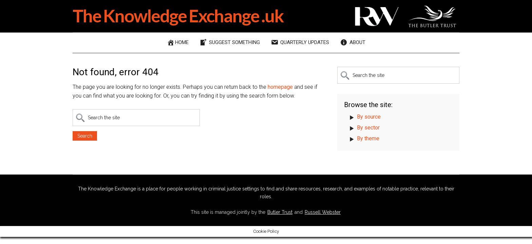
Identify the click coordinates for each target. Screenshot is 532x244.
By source (369, 117)
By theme (368, 138)
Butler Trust (279, 212)
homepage (280, 87)
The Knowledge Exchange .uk (178, 15)
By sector (368, 127)
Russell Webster (323, 212)
